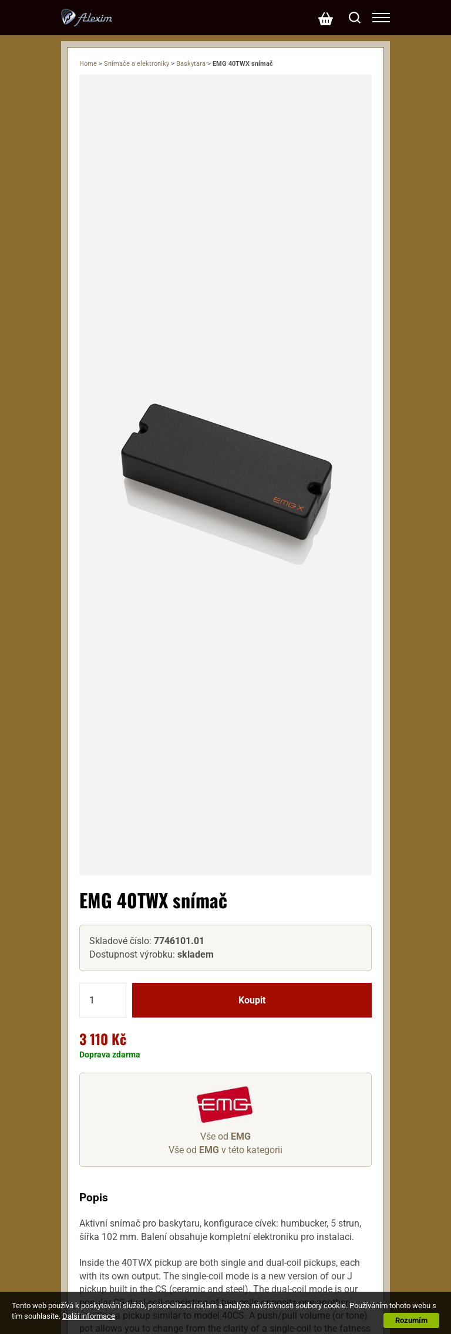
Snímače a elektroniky (136, 64)
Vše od (225, 1136)
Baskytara (191, 64)
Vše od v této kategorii (225, 1150)
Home (88, 64)
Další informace (88, 1316)
